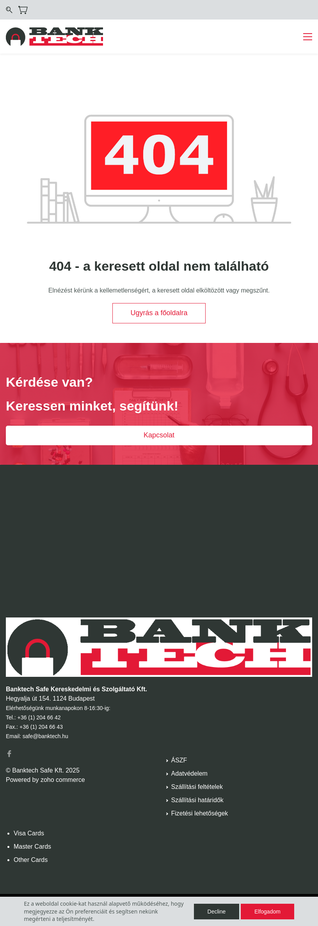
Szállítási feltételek (197, 786)
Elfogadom (267, 911)
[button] (158, 313)
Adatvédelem (189, 773)
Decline (217, 911)
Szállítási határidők (197, 800)
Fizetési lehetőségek (199, 813)
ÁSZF (179, 760)
